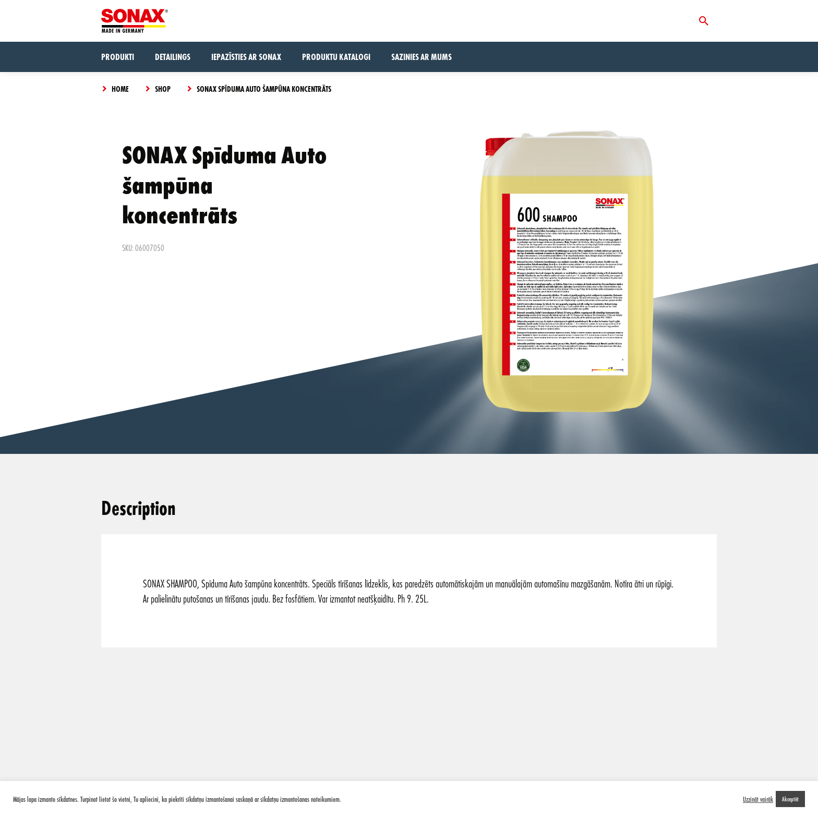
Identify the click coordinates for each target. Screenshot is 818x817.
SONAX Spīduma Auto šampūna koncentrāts (264, 88)
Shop (163, 88)
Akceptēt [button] (790, 799)
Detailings (172, 57)
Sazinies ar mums (421, 57)
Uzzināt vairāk (758, 799)
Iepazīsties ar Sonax (246, 57)
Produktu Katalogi (336, 57)
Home (120, 88)
